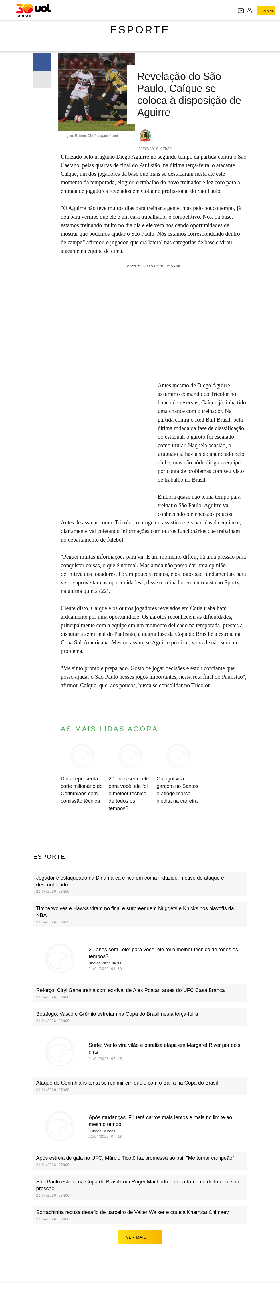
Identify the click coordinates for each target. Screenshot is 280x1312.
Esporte (140, 30)
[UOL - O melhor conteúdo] (33, 10)
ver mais (140, 1236)
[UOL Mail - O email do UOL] (240, 10)
